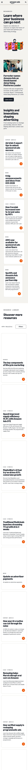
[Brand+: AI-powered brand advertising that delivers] (14, 587)
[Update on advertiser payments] (14, 469)
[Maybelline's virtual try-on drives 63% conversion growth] (14, 411)
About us (14, 728)
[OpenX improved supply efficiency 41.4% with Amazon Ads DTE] (14, 378)
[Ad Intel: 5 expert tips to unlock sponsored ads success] (14, 151)
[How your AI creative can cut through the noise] (14, 496)
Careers (14, 751)
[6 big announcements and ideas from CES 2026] (14, 183)
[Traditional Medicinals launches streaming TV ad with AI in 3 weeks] (14, 442)
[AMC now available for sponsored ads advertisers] (14, 248)
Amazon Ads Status (14, 747)
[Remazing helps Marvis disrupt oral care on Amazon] (14, 526)
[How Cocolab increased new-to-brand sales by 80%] (14, 215)
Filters (21, 326)
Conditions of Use (14, 732)
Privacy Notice (14, 736)
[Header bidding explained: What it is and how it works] (14, 618)
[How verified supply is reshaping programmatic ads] (14, 557)
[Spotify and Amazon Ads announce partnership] (13, 281)
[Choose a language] (14, 717)
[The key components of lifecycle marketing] (14, 347)
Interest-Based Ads (14, 739)
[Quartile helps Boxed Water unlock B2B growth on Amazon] (14, 683)
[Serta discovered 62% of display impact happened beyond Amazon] (14, 651)
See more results (14, 703)
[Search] (26, 2)
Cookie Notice (14, 743)
